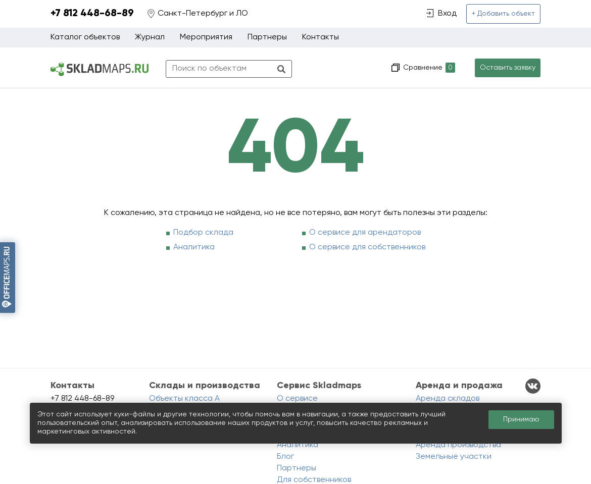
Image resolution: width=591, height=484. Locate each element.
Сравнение (428, 68)
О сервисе (297, 399)
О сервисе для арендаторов (365, 233)
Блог (285, 457)
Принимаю (521, 419)
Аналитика (194, 247)
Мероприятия (206, 37)
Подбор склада (203, 233)
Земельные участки (453, 457)
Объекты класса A (184, 399)
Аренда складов (447, 399)
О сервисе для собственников (367, 247)
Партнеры (267, 37)
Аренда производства (458, 445)
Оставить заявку (507, 67)
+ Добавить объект (503, 13)
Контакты (320, 37)
